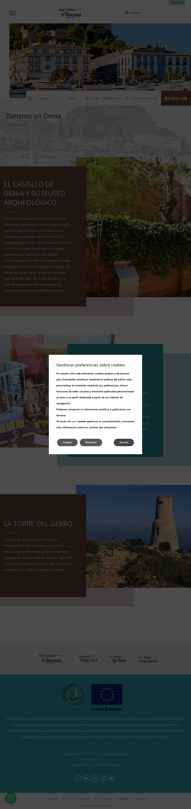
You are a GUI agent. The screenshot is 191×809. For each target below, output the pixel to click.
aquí (74, 421)
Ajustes (123, 442)
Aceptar (67, 442)
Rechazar (91, 442)
